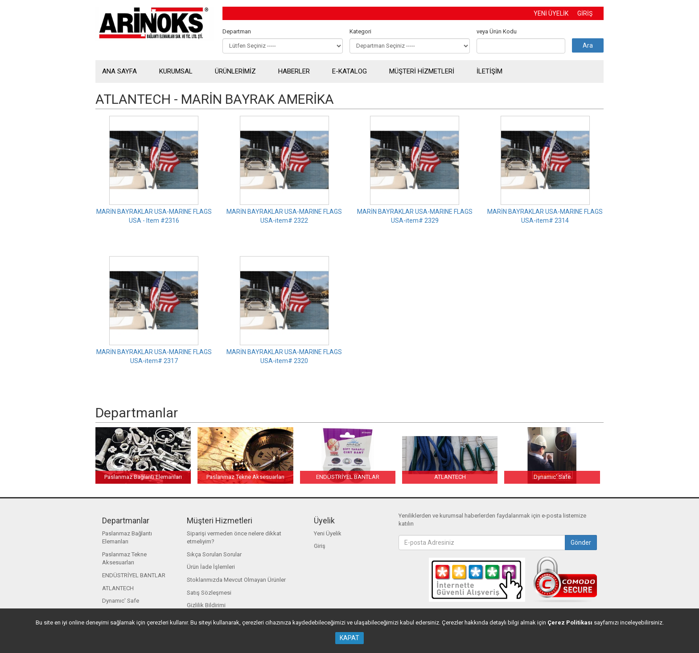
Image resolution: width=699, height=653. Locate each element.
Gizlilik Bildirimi (206, 605)
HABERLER (294, 71)
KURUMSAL (176, 71)
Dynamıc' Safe (120, 600)
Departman (236, 31)
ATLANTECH (118, 588)
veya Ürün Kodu (497, 31)
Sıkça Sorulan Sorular (214, 554)
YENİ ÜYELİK (551, 13)
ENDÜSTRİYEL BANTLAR (133, 575)
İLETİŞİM (489, 71)
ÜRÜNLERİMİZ (235, 71)
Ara (588, 45)
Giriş (319, 546)
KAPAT (349, 637)
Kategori (360, 31)
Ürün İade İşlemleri (211, 566)
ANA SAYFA (119, 71)
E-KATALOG (349, 71)
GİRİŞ (584, 13)
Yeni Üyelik (327, 533)
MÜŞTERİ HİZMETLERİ (421, 71)
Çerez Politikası (569, 622)
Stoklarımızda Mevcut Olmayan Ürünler (236, 579)
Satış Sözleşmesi (209, 592)
